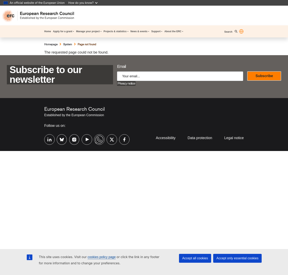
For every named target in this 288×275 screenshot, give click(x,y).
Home (47, 31)
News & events (139, 31)
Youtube (85, 139)
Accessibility (166, 138)
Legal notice (234, 138)
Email (121, 66)
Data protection (200, 138)
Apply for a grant (62, 31)
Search (228, 31)
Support (155, 31)
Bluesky (60, 139)
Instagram (72, 139)
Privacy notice (126, 83)
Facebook (122, 139)
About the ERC (172, 31)
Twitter (110, 139)
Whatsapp (97, 139)
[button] (241, 31)
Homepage (51, 44)
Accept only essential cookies (237, 258)
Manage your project (88, 31)
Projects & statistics (115, 31)
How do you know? (83, 2)
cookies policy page (101, 257)
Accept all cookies (195, 258)
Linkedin (47, 139)
